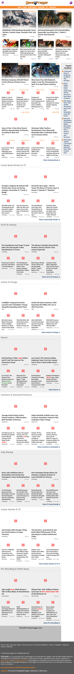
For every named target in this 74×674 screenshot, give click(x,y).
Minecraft (41, 140)
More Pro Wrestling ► (52, 623)
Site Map (13, 645)
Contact (3, 647)
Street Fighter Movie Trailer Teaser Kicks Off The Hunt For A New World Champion (67, 90)
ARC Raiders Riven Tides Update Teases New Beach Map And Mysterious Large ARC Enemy (67, 108)
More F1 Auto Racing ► (51, 504)
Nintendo (41, 7)
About (19, 645)
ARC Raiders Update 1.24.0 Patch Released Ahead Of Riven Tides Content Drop (67, 146)
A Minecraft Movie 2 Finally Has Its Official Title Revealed (67, 76)
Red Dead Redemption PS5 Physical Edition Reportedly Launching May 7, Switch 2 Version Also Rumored (67, 128)
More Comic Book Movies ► (49, 219)
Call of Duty (12, 140)
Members (52, 7)
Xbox (25, 7)
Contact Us (4, 671)
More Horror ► (54, 390)
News (20, 7)
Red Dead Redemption (64, 11)
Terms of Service (6, 660)
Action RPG (12, 90)
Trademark (65, 645)
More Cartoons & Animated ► (49, 447)
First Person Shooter (29, 11)
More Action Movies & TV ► (49, 564)
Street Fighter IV (14, 40)
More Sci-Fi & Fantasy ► (51, 277)
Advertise (10, 647)
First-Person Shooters (54, 90)
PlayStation (32, 7)
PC (47, 7)
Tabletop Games (40, 90)
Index (7, 645)
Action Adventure (24, 64)
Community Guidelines (41, 645)
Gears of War (25, 112)
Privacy (51, 645)
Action (69, 40)
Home (2, 645)
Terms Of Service (27, 645)
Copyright (58, 645)
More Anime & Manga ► (51, 332)
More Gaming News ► (51, 160)
